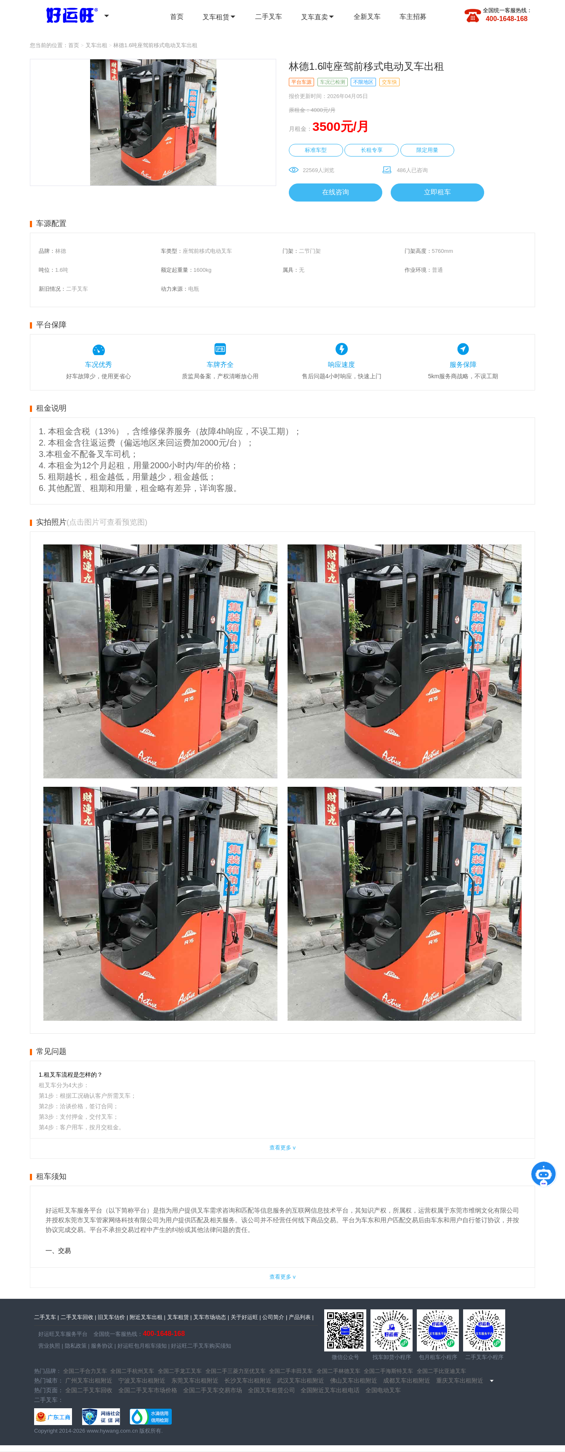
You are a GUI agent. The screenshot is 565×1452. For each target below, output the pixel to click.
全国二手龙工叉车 (180, 1371)
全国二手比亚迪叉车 (441, 1371)
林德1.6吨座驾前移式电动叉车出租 (155, 45)
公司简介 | (274, 1317)
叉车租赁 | (179, 1317)
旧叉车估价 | (113, 1317)
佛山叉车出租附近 (353, 1380)
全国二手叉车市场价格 (147, 1390)
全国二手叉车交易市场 (212, 1390)
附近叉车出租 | (147, 1317)
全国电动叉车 (383, 1390)
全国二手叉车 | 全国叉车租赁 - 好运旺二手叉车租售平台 (67, 13)
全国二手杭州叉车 (132, 1371)
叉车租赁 (219, 17)
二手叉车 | (46, 1317)
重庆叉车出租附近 (459, 1380)
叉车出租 (96, 45)
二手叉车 (268, 16)
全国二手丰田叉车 (291, 1371)
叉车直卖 (318, 17)
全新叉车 (367, 16)
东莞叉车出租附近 (195, 1380)
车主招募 (413, 16)
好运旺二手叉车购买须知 (201, 1346)
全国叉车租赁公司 (271, 1390)
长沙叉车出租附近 (248, 1380)
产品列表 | (301, 1317)
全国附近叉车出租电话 (330, 1390)
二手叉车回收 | (78, 1317)
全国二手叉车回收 (88, 1390)
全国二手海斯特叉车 (388, 1371)
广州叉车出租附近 (88, 1380)
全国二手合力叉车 (85, 1371)
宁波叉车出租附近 (141, 1380)
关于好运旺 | (246, 1317)
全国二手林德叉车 (338, 1371)
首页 (177, 16)
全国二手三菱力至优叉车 (235, 1371)
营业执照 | (50, 1346)
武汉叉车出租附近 (300, 1380)
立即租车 (437, 192)
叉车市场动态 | (211, 1317)
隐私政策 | (76, 1346)
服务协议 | (103, 1346)
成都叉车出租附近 (406, 1380)
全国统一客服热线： (507, 10)
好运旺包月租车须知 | (143, 1346)
